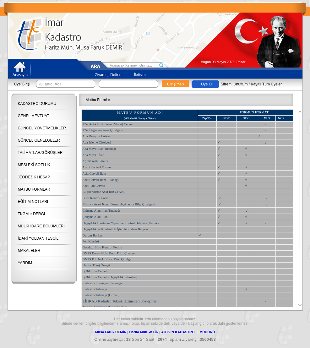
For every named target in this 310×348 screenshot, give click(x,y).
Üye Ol (207, 84)
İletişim (140, 75)
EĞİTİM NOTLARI (33, 201)
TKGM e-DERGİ (31, 214)
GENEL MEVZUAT (33, 116)
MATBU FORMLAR (34, 189)
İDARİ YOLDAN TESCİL (38, 238)
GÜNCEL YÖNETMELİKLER (42, 128)
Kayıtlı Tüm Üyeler (266, 84)
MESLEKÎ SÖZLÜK (34, 165)
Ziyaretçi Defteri (108, 75)
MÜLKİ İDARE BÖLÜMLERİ (41, 226)
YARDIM (25, 263)
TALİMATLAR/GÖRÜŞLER (40, 152)
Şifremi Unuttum (234, 84)
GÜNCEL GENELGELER (39, 140)
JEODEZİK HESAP (34, 177)
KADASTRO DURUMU (37, 103)
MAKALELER (29, 250)
